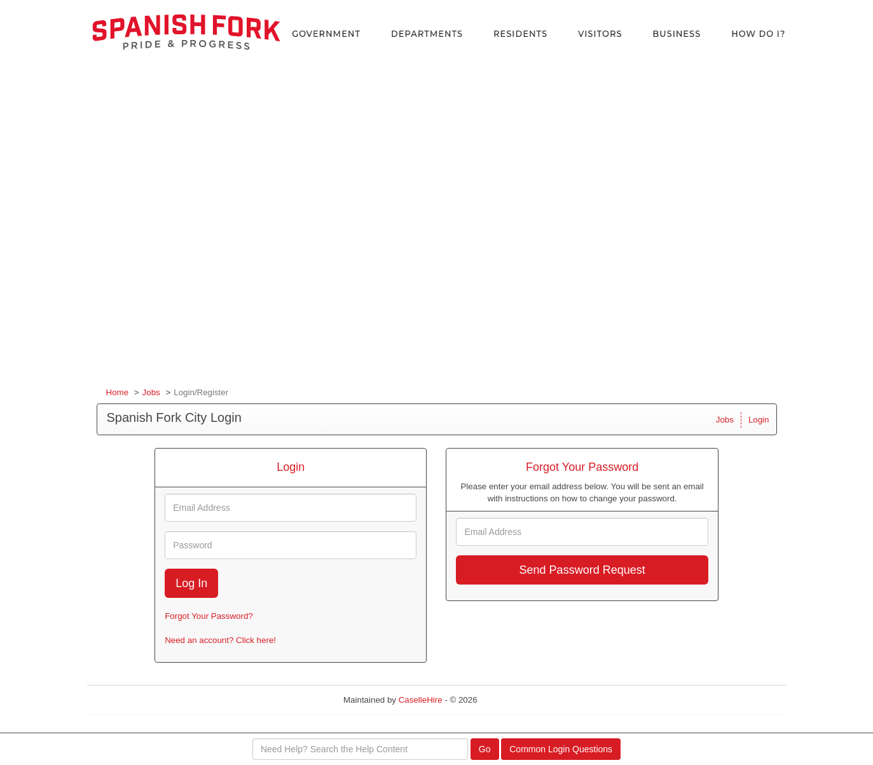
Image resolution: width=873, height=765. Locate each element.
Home (117, 392)
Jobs (151, 392)
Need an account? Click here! (220, 640)
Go (485, 749)
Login (758, 419)
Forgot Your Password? (209, 616)
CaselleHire (421, 700)
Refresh (515, 700)
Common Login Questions (560, 749)
